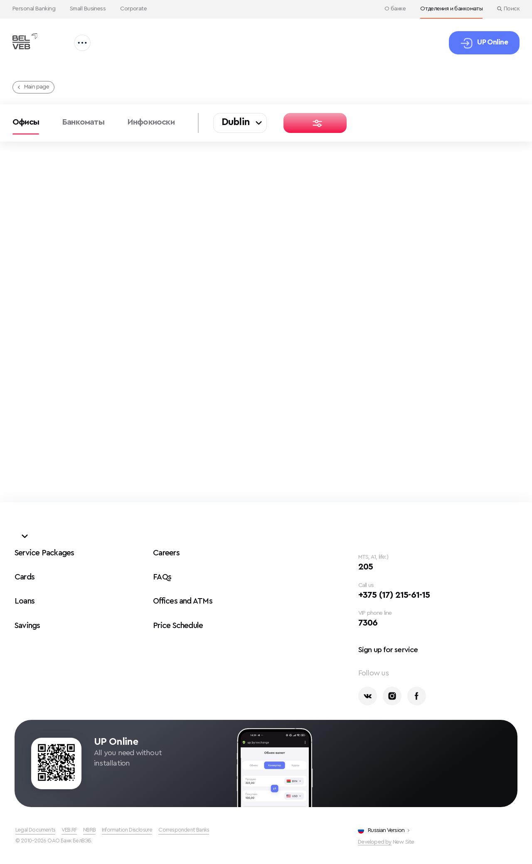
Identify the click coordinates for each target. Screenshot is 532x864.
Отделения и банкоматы (451, 9)
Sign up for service (391, 649)
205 (366, 564)
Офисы (25, 122)
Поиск (508, 9)
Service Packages (46, 550)
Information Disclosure (133, 830)
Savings (28, 622)
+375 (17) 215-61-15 (398, 593)
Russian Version (383, 830)
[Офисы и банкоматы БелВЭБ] (27, 41)
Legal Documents (36, 830)
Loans (25, 598)
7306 (369, 622)
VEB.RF (72, 830)
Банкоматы (83, 122)
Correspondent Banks (193, 830)
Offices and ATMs (184, 598)
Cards (25, 574)
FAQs (162, 574)
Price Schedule (179, 622)
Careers (166, 550)
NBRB (93, 830)
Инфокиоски (151, 122)
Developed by (375, 841)
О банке (395, 9)
